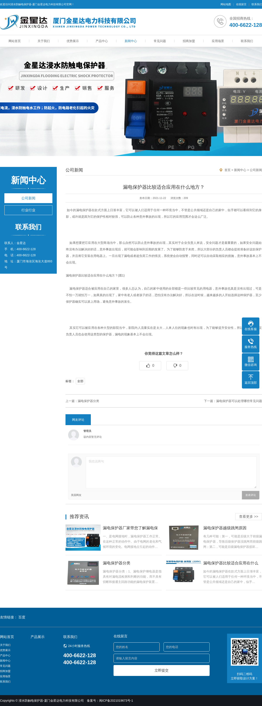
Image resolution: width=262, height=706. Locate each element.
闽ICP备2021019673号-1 (116, 700)
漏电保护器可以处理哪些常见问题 (239, 401)
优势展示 (73, 41)
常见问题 (160, 41)
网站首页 (15, 41)
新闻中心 (131, 41)
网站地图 (226, 4)
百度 (21, 617)
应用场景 (218, 41)
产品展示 (38, 637)
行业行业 (28, 210)
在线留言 (241, 4)
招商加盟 (189, 41)
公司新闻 (28, 198)
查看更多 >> (248, 516)
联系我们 (257, 4)
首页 (227, 170)
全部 (80, 381)
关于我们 (44, 41)
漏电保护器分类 (88, 401)
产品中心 (102, 41)
